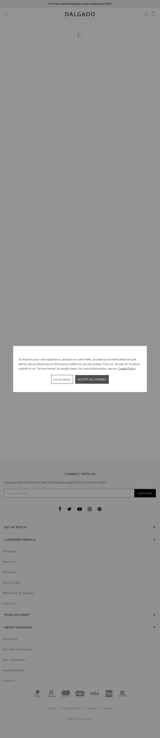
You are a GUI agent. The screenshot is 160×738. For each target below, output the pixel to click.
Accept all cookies (92, 379)
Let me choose (62, 379)
